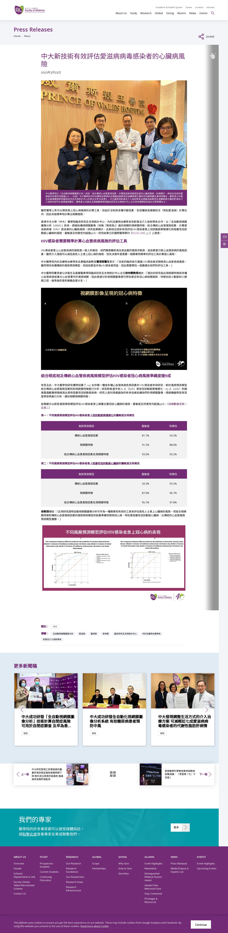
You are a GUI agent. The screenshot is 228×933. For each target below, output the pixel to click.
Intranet (210, 7)
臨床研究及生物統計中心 (125, 633)
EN (225, 237)
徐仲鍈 (106, 633)
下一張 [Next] (206, 710)
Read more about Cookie (94, 926)
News (27, 36)
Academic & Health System (169, 7)
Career (189, 7)
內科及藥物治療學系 (151, 633)
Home (17, 36)
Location (199, 7)
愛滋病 (82, 633)
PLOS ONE (138, 233)
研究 (55, 626)
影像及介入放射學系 (52, 639)
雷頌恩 (94, 633)
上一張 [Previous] (22, 710)
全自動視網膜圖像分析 (63, 633)
